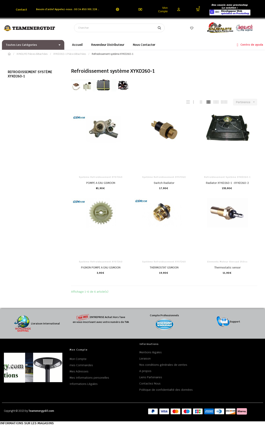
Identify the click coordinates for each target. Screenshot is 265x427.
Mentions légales (150, 352)
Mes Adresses (79, 371)
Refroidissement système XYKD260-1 (30, 74)
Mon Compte (163, 9)
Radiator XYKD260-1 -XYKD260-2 (227, 183)
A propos (145, 371)
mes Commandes (81, 365)
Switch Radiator (164, 183)
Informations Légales (84, 384)
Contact (21, 9)
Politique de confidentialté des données (166, 390)
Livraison (145, 358)
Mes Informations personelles (89, 377)
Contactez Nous (150, 383)
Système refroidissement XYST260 (101, 177)
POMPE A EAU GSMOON (100, 183)
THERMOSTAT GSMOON (164, 267)
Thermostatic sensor (227, 267)
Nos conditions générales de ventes (163, 365)
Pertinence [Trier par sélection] (246, 102)
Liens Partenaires (150, 377)
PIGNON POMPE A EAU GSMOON (100, 267)
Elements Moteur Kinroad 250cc (227, 261)
